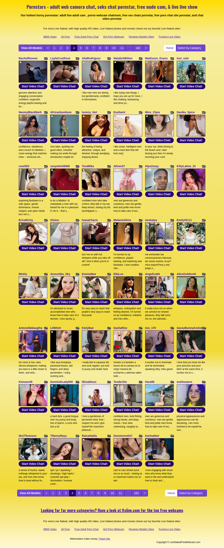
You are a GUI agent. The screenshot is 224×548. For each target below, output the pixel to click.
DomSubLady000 (61, 381)
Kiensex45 (25, 381)
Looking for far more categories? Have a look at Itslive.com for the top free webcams (112, 510)
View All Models (31, 48)
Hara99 (149, 381)
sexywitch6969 (60, 166)
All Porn (65, 36)
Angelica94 (152, 274)
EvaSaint (119, 112)
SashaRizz (120, 328)
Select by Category (191, 48)
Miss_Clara (152, 112)
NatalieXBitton (122, 58)
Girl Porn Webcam (113, 36)
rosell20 (24, 166)
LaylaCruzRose (60, 58)
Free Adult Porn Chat (86, 36)
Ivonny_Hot (89, 112)
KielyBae (88, 328)
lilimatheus (89, 381)
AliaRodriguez (91, 58)
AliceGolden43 (186, 274)
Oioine (54, 220)
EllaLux (118, 274)
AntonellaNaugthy (30, 328)
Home (169, 48)
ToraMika (88, 166)
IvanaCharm (90, 220)
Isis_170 (150, 328)
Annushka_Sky (60, 274)
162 (138, 48)
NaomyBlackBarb (30, 112)
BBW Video (50, 36)
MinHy (23, 274)
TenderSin (120, 381)
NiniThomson (27, 435)
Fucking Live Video (170, 36)
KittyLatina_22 (186, 166)
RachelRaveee (28, 58)
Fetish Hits (104, 538)
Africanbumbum (60, 112)
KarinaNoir (152, 435)
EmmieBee (89, 274)
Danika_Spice (186, 112)
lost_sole (183, 58)
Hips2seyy (152, 166)
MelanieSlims (122, 220)
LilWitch (55, 328)
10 (113, 48)
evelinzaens (184, 381)
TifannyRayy (58, 435)
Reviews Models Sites (141, 36)
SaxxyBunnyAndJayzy (191, 328)
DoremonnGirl (122, 435)
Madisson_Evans (156, 58)
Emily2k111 (184, 220)
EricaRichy (26, 220)
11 (122, 48)
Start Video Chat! (33, 86)
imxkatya (151, 220)
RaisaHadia (89, 435)
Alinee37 (119, 166)
